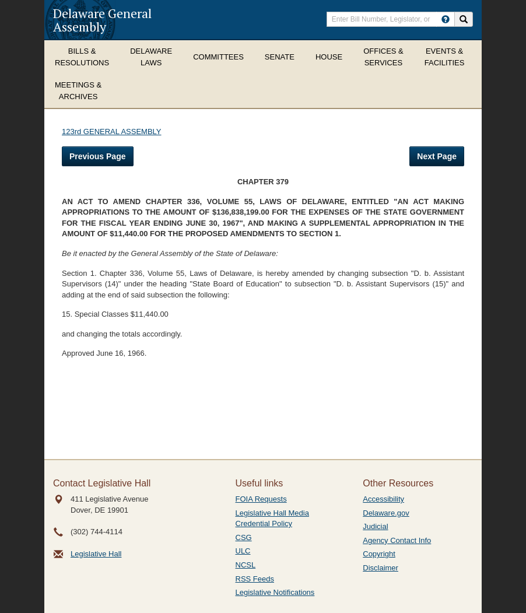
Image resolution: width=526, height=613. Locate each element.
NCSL (246, 565)
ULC (243, 551)
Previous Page (97, 156)
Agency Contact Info (397, 540)
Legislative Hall (96, 553)
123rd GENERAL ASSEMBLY (112, 131)
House (328, 56)
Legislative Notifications (275, 592)
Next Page (437, 156)
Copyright (379, 553)
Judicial (375, 526)
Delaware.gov (386, 513)
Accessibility (383, 499)
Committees (218, 56)
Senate (279, 56)
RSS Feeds (255, 579)
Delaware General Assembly (102, 20)
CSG (244, 537)
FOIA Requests (261, 499)
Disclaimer (380, 567)
